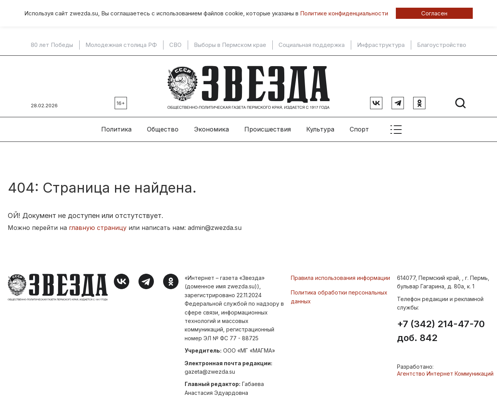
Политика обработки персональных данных (339, 294)
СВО (175, 45)
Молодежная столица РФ (121, 45)
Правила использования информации (340, 276)
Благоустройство (441, 45)
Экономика (211, 127)
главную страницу (98, 226)
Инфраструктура (381, 45)
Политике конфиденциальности (344, 13)
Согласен (434, 13)
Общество (162, 127)
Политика (116, 127)
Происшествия (267, 127)
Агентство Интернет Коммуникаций (445, 371)
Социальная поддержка (312, 45)
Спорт (359, 127)
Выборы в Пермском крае (230, 45)
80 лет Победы (52, 45)
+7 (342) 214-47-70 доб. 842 (441, 328)
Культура (320, 127)
